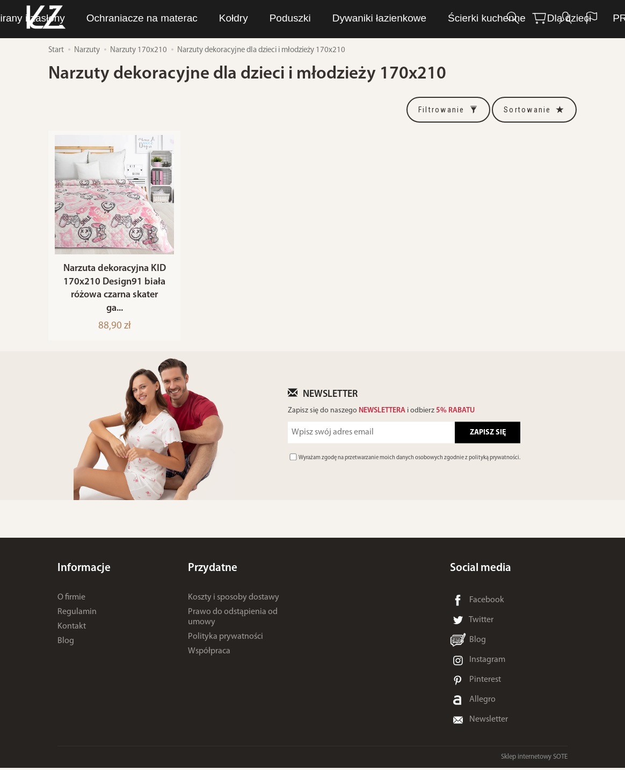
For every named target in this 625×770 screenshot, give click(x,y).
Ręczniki (384, 18)
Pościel (441, 18)
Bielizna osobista (305, 18)
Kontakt (71, 628)
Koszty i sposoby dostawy (233, 599)
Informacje (84, 570)
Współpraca (209, 653)
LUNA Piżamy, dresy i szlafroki (177, 18)
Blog (65, 643)
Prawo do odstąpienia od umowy (233, 619)
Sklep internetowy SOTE (534, 758)
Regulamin (77, 614)
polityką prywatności (494, 460)
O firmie (71, 599)
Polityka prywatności (225, 638)
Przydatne (212, 570)
